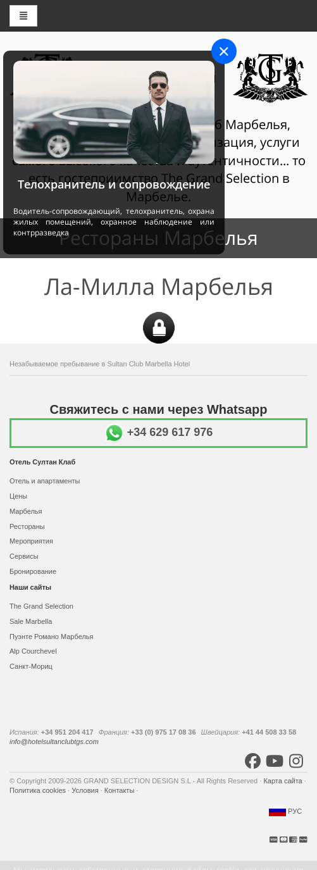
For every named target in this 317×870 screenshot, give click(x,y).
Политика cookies (38, 790)
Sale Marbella (30, 621)
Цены (18, 496)
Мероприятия (31, 541)
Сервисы (24, 556)
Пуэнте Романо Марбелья (51, 636)
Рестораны (27, 526)
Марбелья (25, 511)
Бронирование (32, 571)
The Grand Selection (41, 606)
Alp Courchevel (33, 651)
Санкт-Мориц (31, 666)
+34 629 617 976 (158, 432)
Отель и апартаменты (44, 481)
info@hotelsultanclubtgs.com (54, 741)
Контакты (120, 790)
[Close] (224, 51)
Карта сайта (283, 781)
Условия (85, 790)
